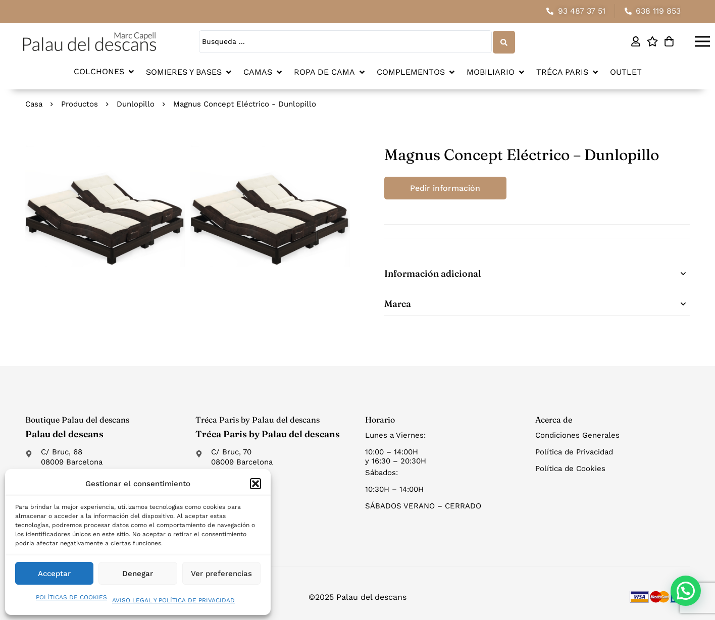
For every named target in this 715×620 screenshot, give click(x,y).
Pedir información (446, 187)
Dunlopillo (136, 103)
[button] (255, 484)
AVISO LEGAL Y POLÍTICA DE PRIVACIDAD (173, 600)
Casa (33, 103)
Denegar (137, 573)
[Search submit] (503, 41)
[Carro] (668, 41)
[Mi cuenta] (635, 41)
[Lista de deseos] (652, 41)
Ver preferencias (221, 573)
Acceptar (54, 573)
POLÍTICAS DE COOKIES (71, 597)
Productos (79, 103)
